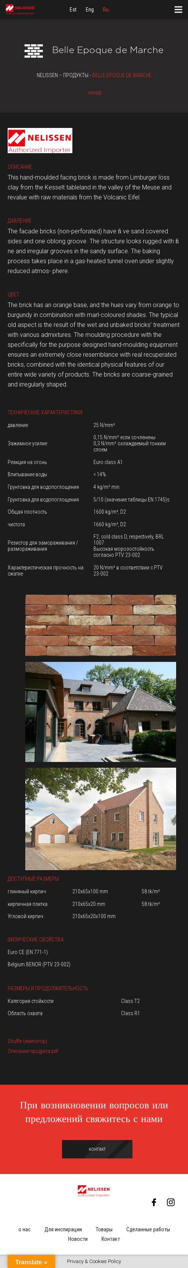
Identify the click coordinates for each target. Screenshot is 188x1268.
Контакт (110, 1239)
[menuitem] (73, 9)
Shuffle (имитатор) (27, 1041)
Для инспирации (63, 1229)
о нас (24, 1229)
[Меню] (178, 9)
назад (94, 92)
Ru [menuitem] (106, 9)
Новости (78, 1239)
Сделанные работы (148, 1229)
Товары (104, 1229)
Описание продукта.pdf (33, 1051)
